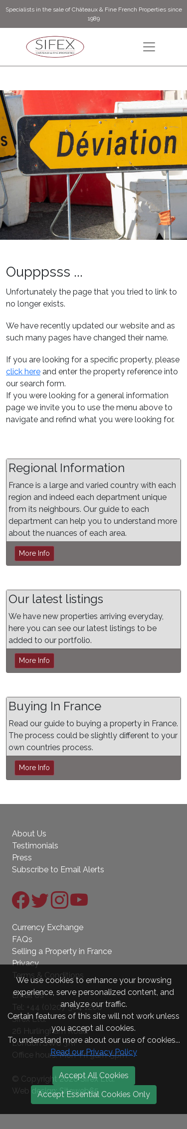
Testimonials (35, 845)
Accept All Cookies (94, 1075)
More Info (34, 553)
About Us (29, 833)
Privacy (25, 963)
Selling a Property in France (62, 951)
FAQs (22, 939)
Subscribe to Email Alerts (58, 869)
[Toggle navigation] (149, 47)
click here (23, 371)
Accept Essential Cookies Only (93, 1094)
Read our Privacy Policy (93, 1052)
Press (22, 857)
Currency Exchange (47, 927)
